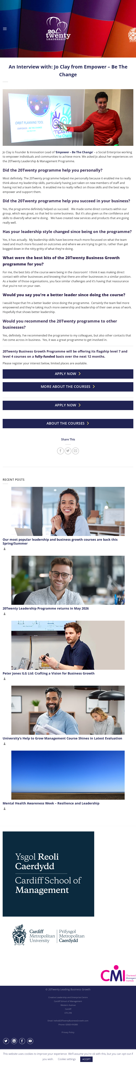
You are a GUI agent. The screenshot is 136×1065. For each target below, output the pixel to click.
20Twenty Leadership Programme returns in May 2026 (46, 608)
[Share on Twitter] (68, 451)
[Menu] (5, 28)
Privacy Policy (68, 1032)
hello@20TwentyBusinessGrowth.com (71, 1020)
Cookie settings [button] (67, 1059)
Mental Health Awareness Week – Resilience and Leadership (51, 803)
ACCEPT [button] (86, 1059)
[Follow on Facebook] (22, 1041)
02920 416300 (72, 1024)
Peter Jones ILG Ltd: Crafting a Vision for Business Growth (49, 673)
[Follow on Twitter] (6, 1041)
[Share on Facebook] (60, 451)
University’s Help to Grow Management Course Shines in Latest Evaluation (62, 738)
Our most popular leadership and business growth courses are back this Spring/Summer (60, 541)
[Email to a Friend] (75, 451)
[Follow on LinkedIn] (14, 1041)
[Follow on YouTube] (30, 1041)
